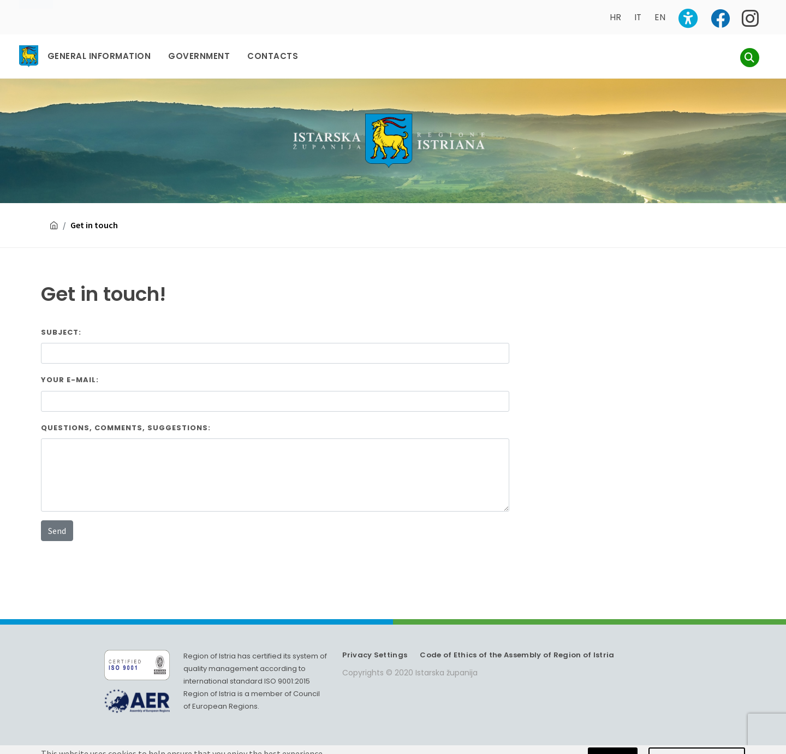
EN (659, 17)
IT (637, 17)
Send (57, 530)
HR (615, 17)
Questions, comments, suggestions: (126, 428)
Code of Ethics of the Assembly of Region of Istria (517, 655)
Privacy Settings (374, 655)
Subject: (61, 332)
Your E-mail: (70, 380)
